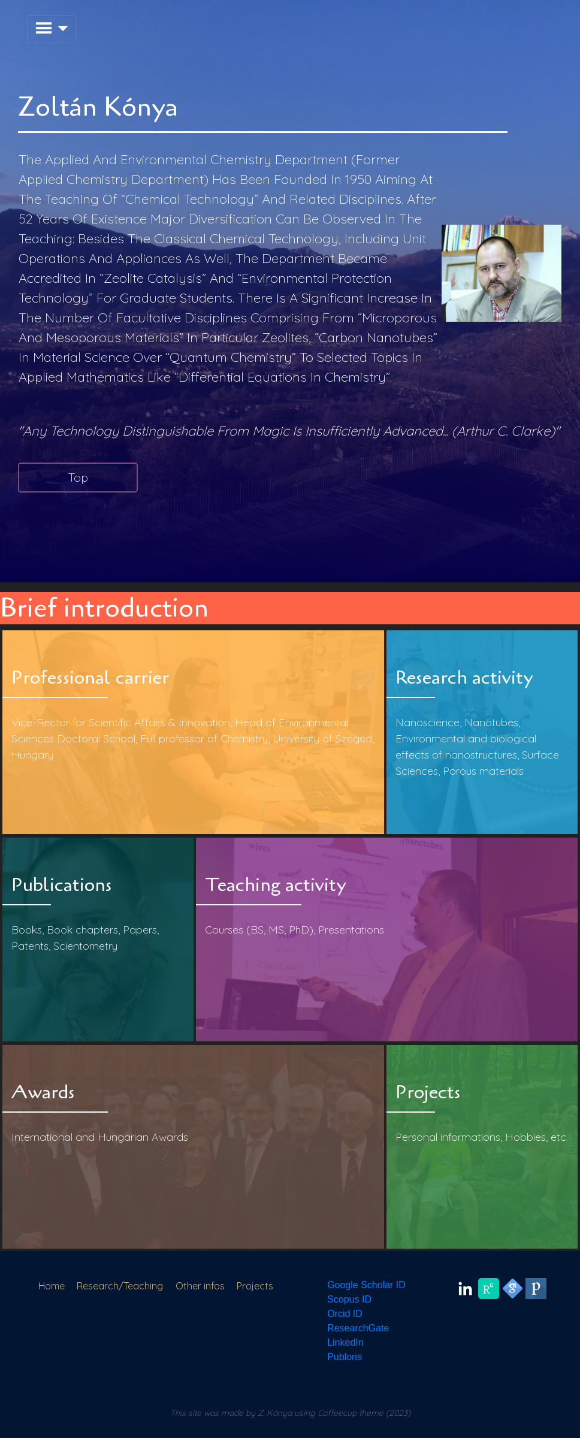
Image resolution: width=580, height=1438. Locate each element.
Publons (344, 1357)
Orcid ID (344, 1314)
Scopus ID (349, 1299)
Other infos (200, 1286)
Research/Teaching (120, 1286)
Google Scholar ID (366, 1285)
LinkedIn (345, 1342)
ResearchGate (358, 1328)
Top (78, 477)
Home (51, 1286)
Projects (255, 1286)
